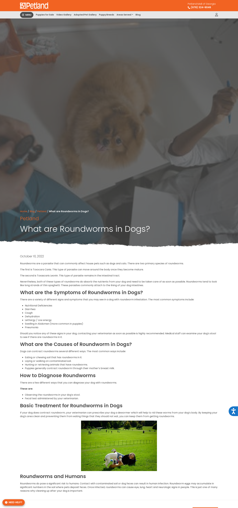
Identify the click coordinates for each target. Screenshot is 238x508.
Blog (138, 14)
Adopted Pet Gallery (85, 14)
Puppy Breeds (106, 14)
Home (23, 211)
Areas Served (124, 14)
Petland (41, 211)
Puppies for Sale (45, 14)
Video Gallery (63, 14)
